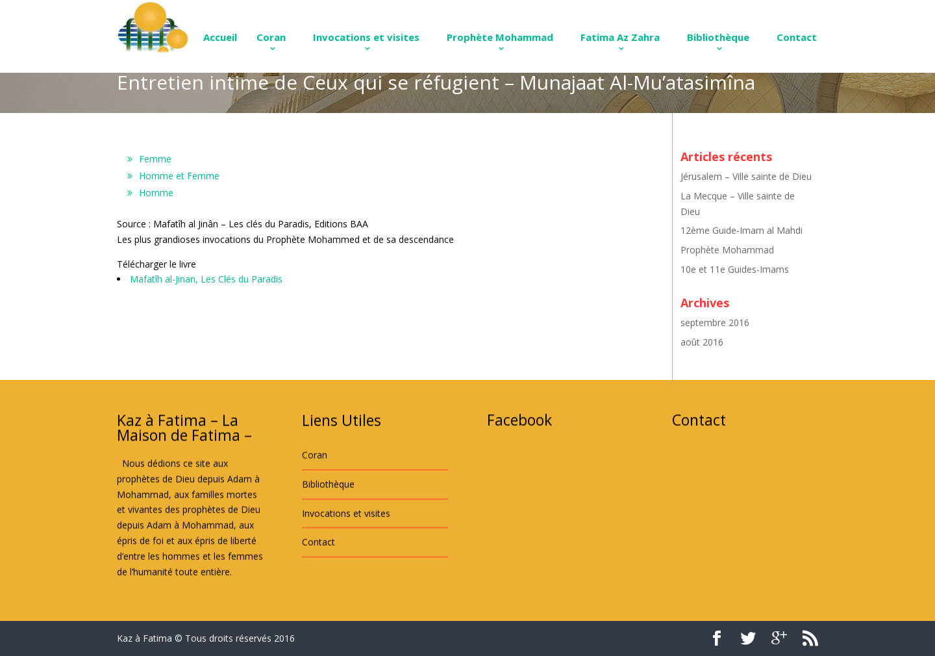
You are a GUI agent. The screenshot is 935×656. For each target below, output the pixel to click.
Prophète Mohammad (500, 37)
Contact (797, 37)
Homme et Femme (179, 176)
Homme (156, 192)
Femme (155, 159)
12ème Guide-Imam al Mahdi (741, 230)
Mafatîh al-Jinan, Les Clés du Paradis (206, 279)
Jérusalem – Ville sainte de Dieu (746, 176)
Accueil (220, 37)
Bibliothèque (718, 37)
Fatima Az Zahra (620, 37)
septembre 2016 (714, 322)
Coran (271, 37)
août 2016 (701, 342)
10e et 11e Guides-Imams (734, 269)
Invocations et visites (366, 37)
